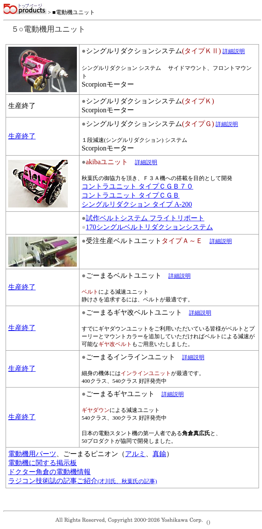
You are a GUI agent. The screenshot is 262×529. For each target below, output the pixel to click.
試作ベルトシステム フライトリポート (145, 218)
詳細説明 (179, 276)
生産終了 (22, 136)
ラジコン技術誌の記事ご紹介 (82, 480)
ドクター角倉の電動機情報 (49, 471)
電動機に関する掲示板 (42, 462)
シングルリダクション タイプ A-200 (137, 204)
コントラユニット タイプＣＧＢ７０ (137, 186)
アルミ (135, 453)
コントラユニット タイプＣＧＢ (131, 195)
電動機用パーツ (32, 453)
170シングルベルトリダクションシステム (149, 227)
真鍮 (159, 453)
